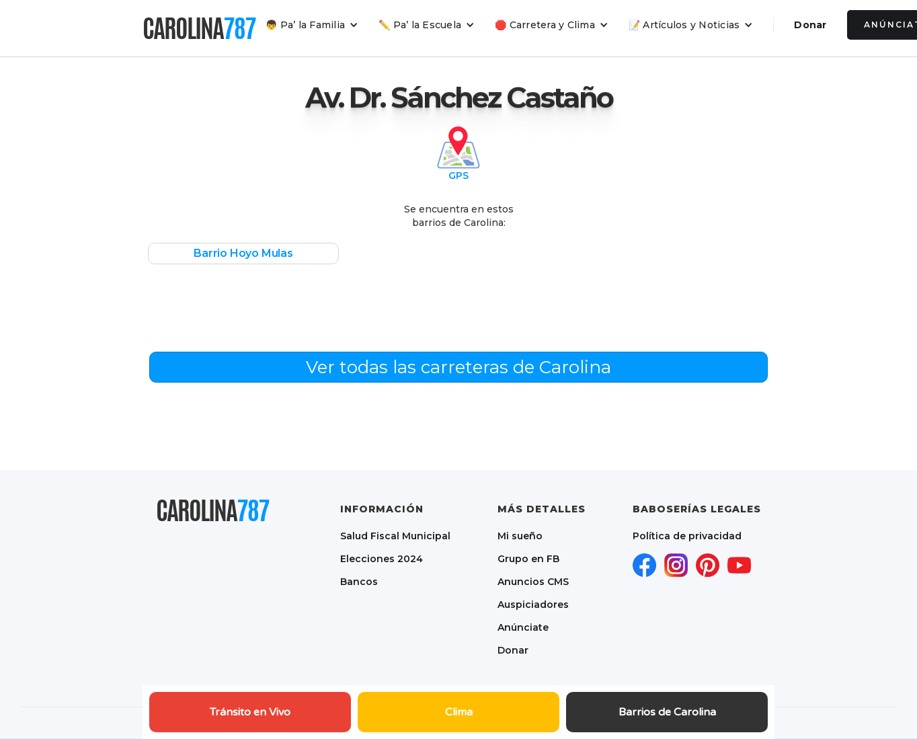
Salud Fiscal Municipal (395, 536)
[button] (312, 25)
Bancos (359, 581)
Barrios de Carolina (667, 712)
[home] (199, 28)
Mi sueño (520, 536)
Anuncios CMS (533, 581)
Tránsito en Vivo (250, 712)
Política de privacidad (687, 536)
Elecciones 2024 (381, 558)
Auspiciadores (533, 604)
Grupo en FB (528, 558)
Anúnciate (523, 627)
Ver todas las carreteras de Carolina (458, 366)
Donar (810, 25)
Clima (459, 712)
